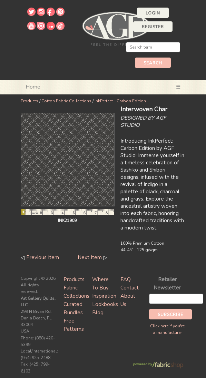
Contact (129, 287)
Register (153, 27)
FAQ (125, 279)
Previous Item (42, 257)
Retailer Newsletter (167, 283)
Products (29, 101)
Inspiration (104, 296)
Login (153, 13)
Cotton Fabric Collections (66, 101)
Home (33, 87)
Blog (98, 312)
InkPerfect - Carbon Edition (120, 101)
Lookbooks (105, 304)
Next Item (90, 257)
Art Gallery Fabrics (116, 28)
